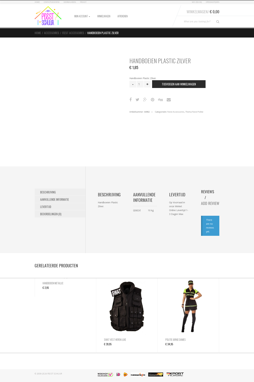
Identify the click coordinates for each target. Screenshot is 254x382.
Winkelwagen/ (203, 11)
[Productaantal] (140, 84)
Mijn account (82, 16)
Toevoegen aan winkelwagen (179, 84)
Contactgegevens (51, 2)
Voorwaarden (70, 2)
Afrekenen (122, 16)
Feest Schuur (54, 373)
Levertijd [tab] (45, 207)
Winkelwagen (103, 16)
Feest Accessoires (73, 33)
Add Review (210, 203)
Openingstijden (212, 2)
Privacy (83, 2)
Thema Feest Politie (194, 111)
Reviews (207, 191)
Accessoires (51, 33)
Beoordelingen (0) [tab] (50, 214)
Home (37, 2)
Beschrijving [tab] (48, 192)
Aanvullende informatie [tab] (54, 199)
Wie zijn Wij (197, 2)
